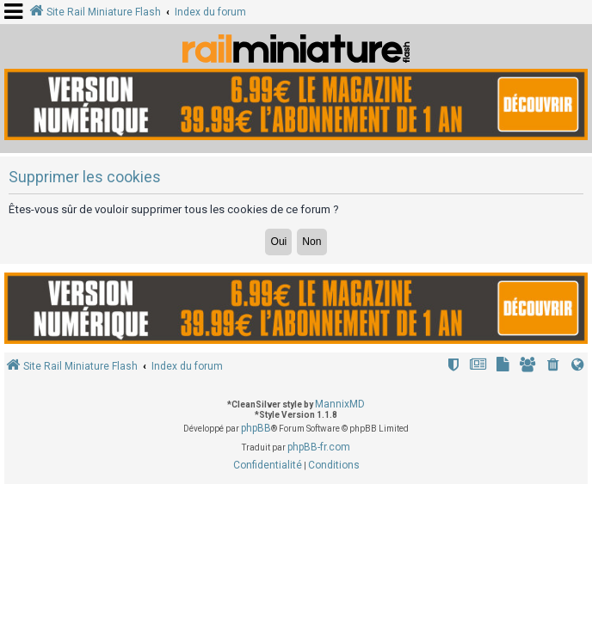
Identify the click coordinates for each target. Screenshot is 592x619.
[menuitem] (553, 366)
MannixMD (340, 404)
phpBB (256, 428)
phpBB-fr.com (318, 447)
